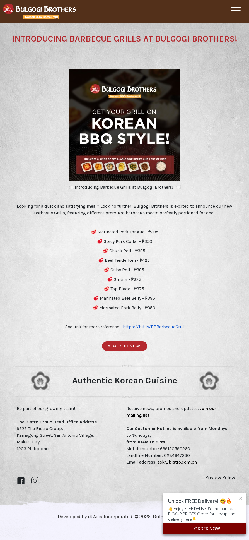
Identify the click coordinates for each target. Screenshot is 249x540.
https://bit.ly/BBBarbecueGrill (153, 326)
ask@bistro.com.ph (177, 462)
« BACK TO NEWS (125, 346)
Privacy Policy (220, 477)
